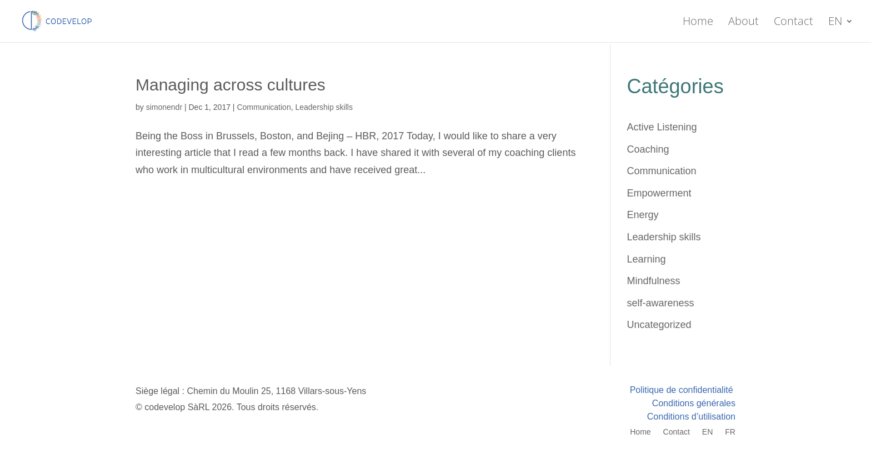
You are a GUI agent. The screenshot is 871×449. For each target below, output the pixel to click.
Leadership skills (324, 107)
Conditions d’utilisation (691, 416)
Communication (264, 107)
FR (730, 432)
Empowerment (659, 193)
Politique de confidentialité (682, 390)
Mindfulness (653, 280)
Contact (793, 22)
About (743, 22)
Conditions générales (693, 403)
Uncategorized (659, 324)
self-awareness (660, 303)
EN (835, 22)
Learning (646, 259)
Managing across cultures (231, 84)
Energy (643, 214)
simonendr (164, 107)
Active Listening (662, 127)
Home (698, 22)
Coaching (648, 149)
